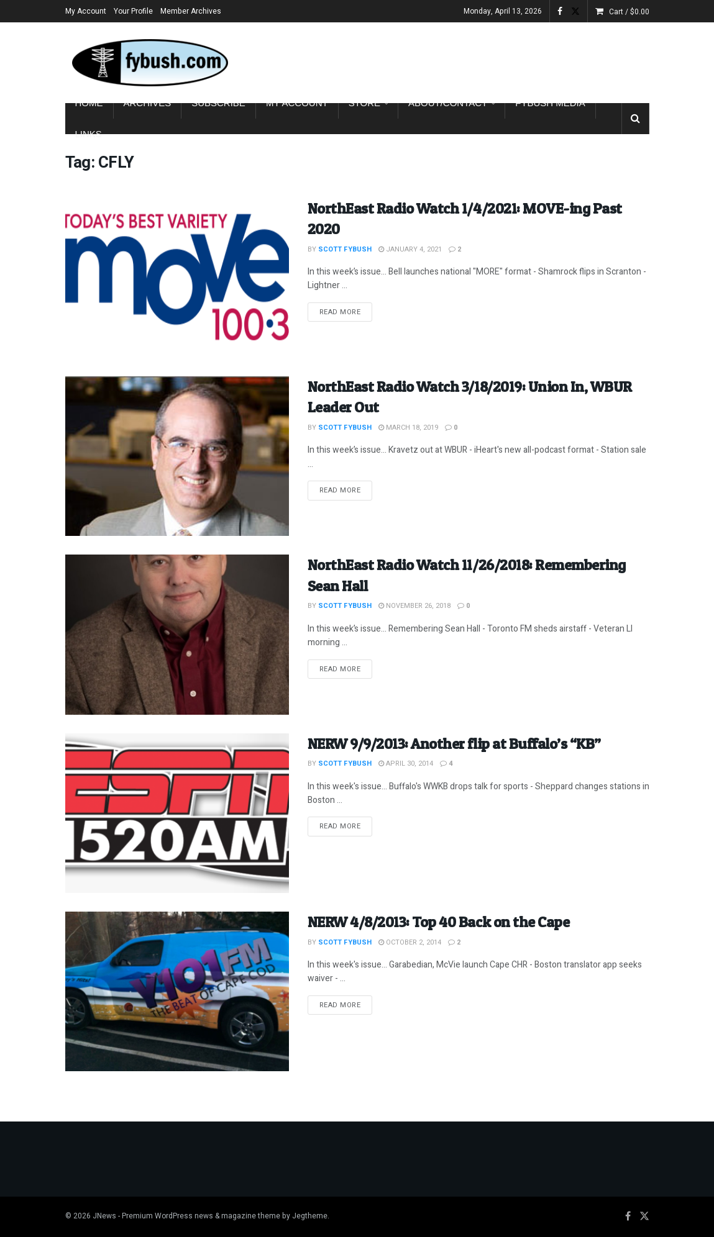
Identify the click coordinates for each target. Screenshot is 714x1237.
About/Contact (447, 102)
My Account (85, 11)
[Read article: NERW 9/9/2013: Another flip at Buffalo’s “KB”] (177, 813)
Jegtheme (309, 1215)
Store (364, 102)
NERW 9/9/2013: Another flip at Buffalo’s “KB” (454, 744)
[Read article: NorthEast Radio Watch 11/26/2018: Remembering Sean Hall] (177, 634)
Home (89, 102)
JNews (104, 1215)
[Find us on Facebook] (628, 1216)
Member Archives (190, 11)
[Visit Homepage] (149, 63)
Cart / (629, 11)
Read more (346, 311)
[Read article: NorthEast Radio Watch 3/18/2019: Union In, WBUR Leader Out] (177, 456)
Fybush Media (550, 102)
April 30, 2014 (405, 763)
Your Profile (133, 11)
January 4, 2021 (410, 249)
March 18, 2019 (408, 427)
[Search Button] (635, 118)
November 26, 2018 (414, 605)
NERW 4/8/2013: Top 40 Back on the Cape (439, 922)
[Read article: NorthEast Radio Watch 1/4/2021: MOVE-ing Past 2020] (177, 278)
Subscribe (218, 102)
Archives (148, 102)
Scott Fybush (345, 249)
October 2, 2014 (409, 942)
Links (88, 134)
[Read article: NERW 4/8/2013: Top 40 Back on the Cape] (177, 991)
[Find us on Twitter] (644, 1216)
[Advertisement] (504, 60)
